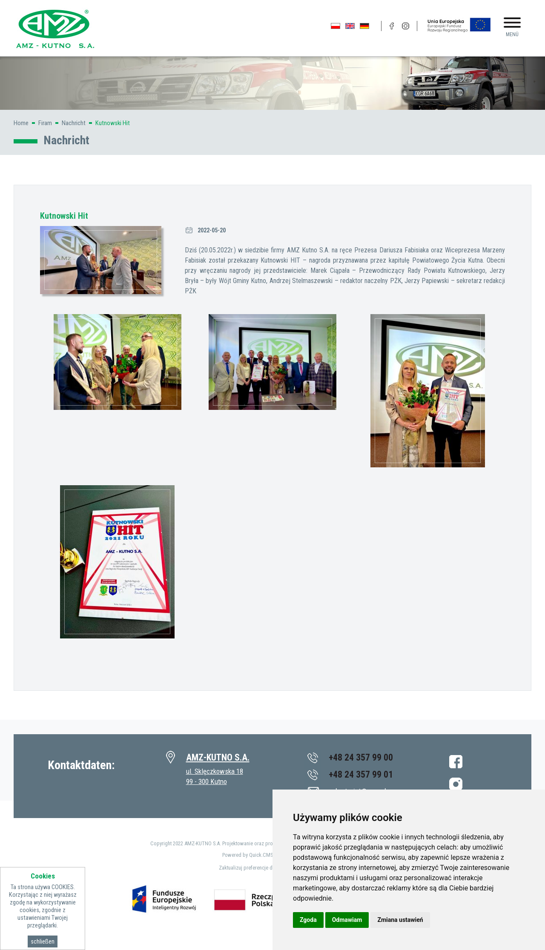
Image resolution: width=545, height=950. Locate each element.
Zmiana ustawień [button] (400, 919)
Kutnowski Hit (112, 123)
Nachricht (74, 123)
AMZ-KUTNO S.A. (218, 757)
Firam (45, 123)
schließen (42, 941)
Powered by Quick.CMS (247, 855)
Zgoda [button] (308, 919)
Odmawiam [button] (347, 919)
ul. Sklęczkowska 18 (214, 771)
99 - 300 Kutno (206, 781)
